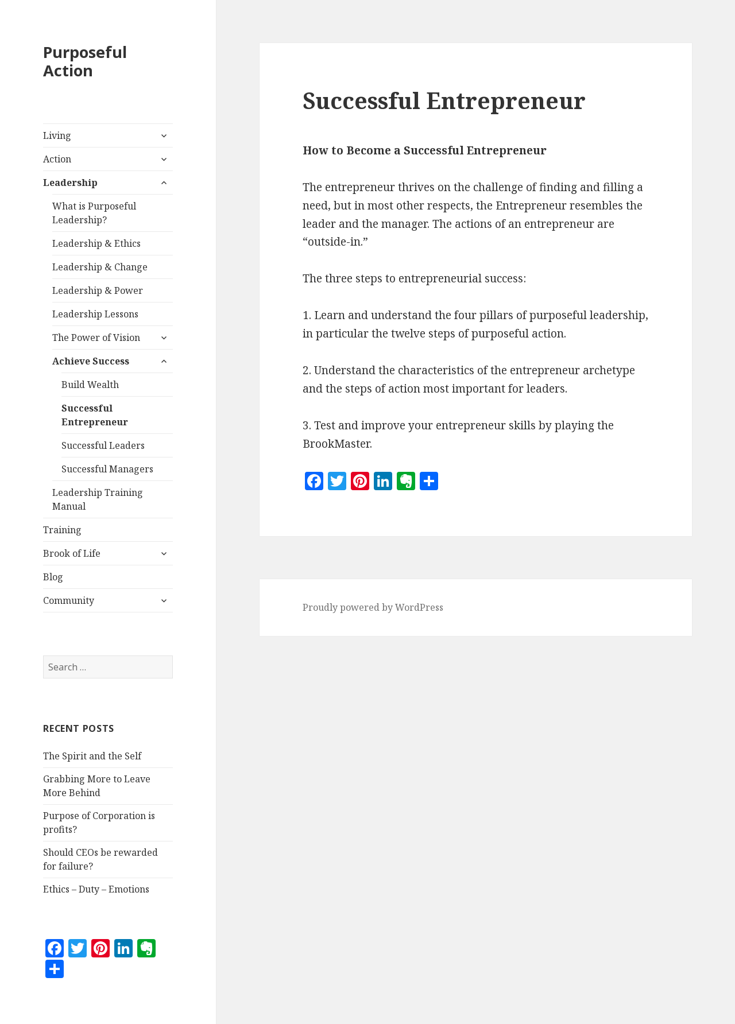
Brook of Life (71, 553)
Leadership (70, 182)
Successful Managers (107, 469)
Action (57, 159)
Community (68, 600)
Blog (53, 577)
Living (57, 135)
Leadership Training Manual (97, 499)
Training (62, 529)
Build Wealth (90, 384)
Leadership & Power (97, 290)
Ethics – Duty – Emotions (96, 889)
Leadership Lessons (95, 314)
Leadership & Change (100, 267)
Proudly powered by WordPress (373, 607)
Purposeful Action (85, 61)
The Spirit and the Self (92, 756)
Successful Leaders (103, 445)
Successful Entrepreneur (94, 415)
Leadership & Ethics (96, 243)
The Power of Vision (96, 337)
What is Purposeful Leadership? (94, 213)
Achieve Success (90, 361)
